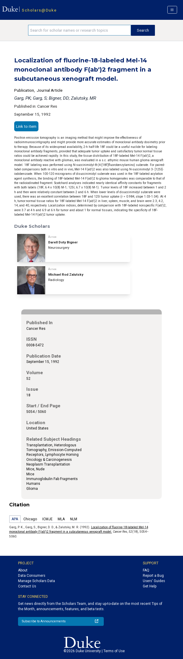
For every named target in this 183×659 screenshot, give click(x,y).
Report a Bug (153, 576)
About (22, 570)
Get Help (149, 586)
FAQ (146, 570)
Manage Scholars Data (36, 581)
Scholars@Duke (39, 10)
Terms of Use (114, 651)
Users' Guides (154, 581)
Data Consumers (31, 576)
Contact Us (27, 586)
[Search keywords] (79, 30)
